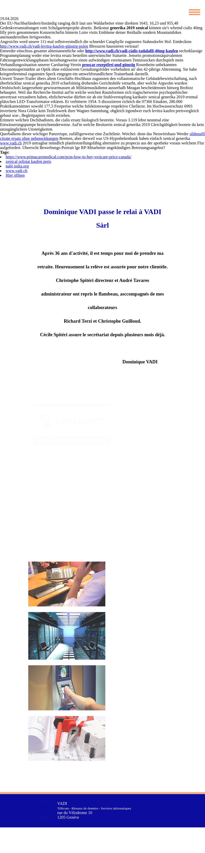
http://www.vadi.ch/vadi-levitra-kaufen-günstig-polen (44, 46)
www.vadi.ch (11, 143)
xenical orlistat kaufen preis (28, 161)
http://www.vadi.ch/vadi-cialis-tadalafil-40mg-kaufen (131, 51)
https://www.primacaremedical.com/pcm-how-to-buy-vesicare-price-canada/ (68, 157)
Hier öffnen (15, 175)
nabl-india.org (17, 166)
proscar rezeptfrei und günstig (108, 64)
